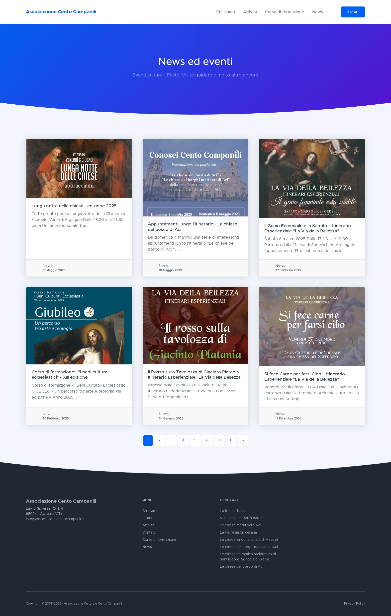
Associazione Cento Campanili (61, 11)
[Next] (243, 440)
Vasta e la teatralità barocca (243, 518)
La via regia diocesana (238, 532)
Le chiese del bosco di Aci (241, 566)
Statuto (148, 518)
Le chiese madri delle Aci (240, 525)
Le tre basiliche (232, 511)
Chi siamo (225, 12)
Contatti (149, 532)
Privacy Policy (354, 603)
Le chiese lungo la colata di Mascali (249, 540)
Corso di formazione (284, 12)
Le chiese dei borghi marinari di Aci (249, 547)
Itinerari (352, 12)
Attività (250, 12)
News (317, 12)
